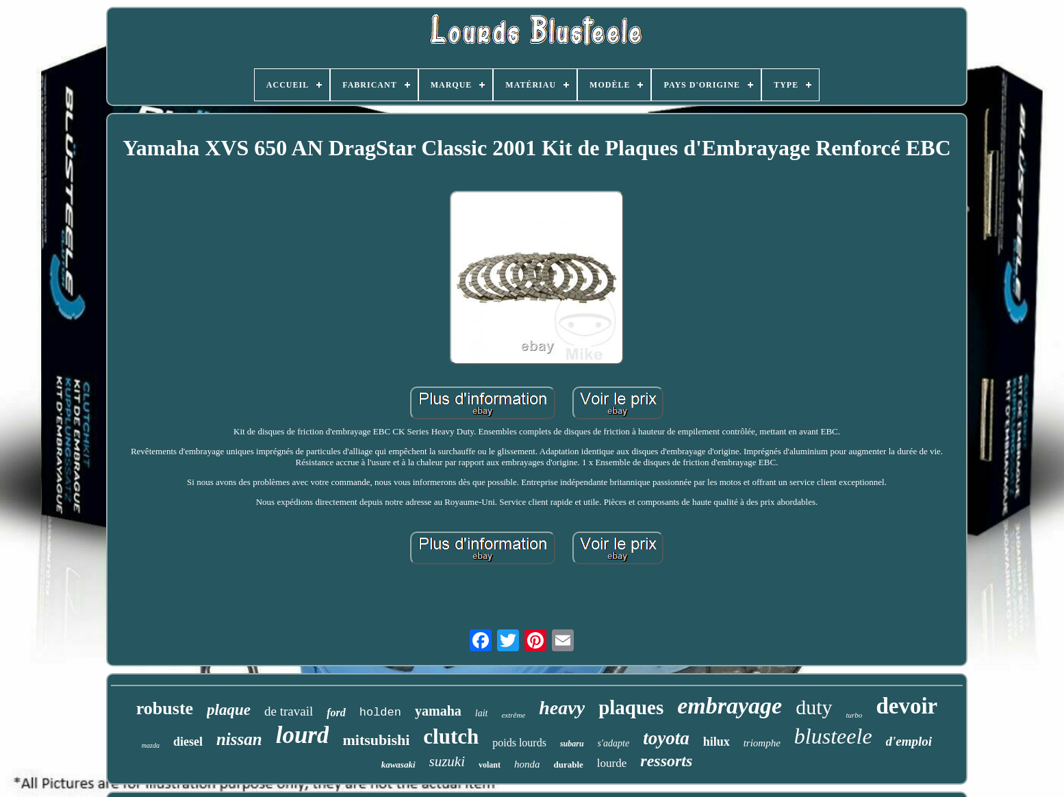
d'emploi (909, 741)
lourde (611, 763)
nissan (239, 739)
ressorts (666, 761)
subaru (572, 743)
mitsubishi (375, 739)
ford (336, 712)
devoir (906, 706)
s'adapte (614, 743)
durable (568, 764)
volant (490, 765)
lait (481, 713)
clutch (451, 736)
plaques (630, 707)
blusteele (833, 736)
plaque (229, 709)
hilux (716, 741)
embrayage (729, 705)
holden (380, 712)
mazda (151, 745)
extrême (513, 715)
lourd (302, 735)
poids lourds (519, 742)
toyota (666, 738)
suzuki (447, 761)
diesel (188, 741)
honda (527, 764)
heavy (562, 707)
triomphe (762, 742)
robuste (164, 708)
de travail (288, 711)
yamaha (438, 710)
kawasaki (398, 764)
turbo (854, 715)
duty (814, 707)
